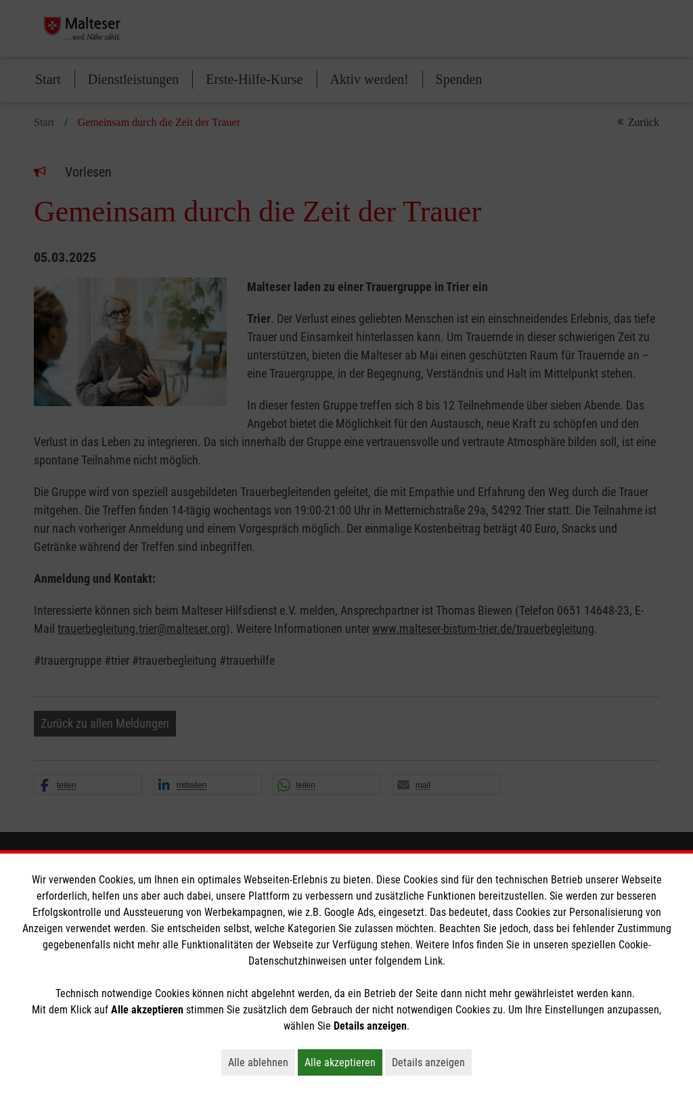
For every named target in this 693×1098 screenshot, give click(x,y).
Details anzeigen (432, 1062)
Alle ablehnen (261, 1062)
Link (433, 960)
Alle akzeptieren (343, 1062)
